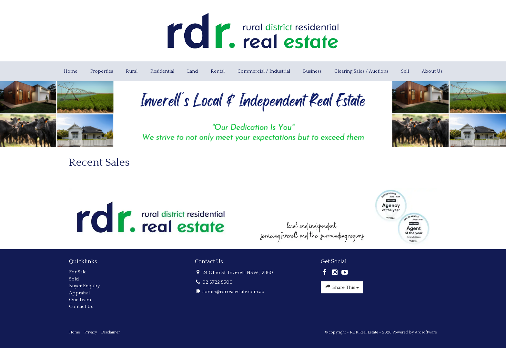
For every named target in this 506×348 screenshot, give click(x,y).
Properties (101, 71)
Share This (342, 286)
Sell (405, 71)
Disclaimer (110, 332)
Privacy (90, 332)
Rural (131, 71)
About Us (432, 71)
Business (312, 71)
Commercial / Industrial (264, 71)
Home (70, 71)
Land (192, 71)
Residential (162, 71)
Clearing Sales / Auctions (361, 71)
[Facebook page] (326, 273)
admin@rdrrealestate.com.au (233, 291)
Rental (218, 71)
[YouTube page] (344, 273)
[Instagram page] (336, 273)
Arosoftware (426, 332)
